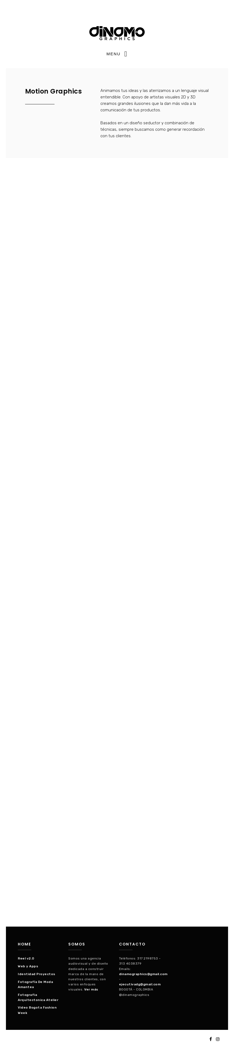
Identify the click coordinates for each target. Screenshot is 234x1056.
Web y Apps (28, 966)
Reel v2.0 (26, 958)
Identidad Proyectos (36, 974)
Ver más (91, 989)
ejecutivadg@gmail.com (140, 984)
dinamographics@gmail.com (143, 974)
